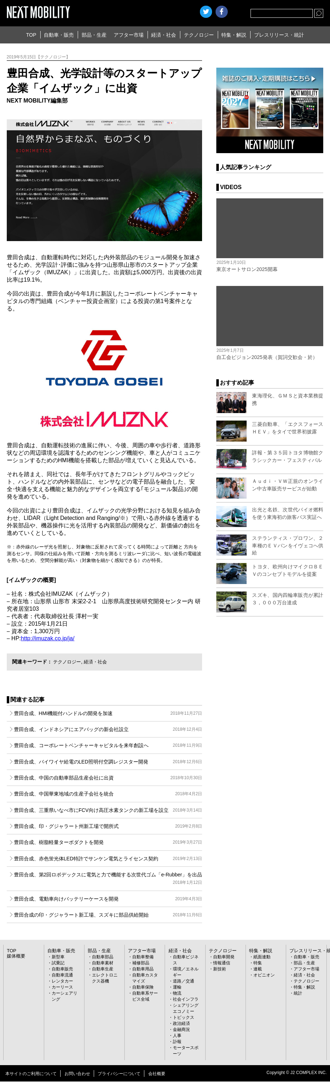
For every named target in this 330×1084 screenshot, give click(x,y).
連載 (257, 968)
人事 (177, 1035)
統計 (298, 993)
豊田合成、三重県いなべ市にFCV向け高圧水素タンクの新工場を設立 (108, 810)
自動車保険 (143, 987)
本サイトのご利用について (31, 1073)
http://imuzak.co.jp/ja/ (47, 638)
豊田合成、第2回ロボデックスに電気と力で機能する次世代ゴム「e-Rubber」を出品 (108, 879)
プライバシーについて (119, 1073)
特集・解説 (233, 35)
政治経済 (181, 1023)
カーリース (62, 987)
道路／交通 (183, 981)
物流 (177, 993)
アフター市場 (129, 35)
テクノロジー (199, 35)
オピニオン (264, 975)
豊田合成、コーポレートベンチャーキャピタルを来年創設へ (108, 745)
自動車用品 (143, 968)
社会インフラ (185, 999)
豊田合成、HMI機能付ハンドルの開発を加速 (108, 713)
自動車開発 (223, 956)
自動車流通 (62, 975)
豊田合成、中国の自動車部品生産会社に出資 (108, 778)
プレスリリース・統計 (279, 35)
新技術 (219, 968)
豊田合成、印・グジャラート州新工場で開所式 (108, 826)
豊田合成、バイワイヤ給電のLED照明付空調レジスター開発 (108, 762)
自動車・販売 (59, 35)
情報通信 (221, 962)
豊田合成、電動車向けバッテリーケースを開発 (108, 899)
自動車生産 (102, 968)
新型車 (58, 956)
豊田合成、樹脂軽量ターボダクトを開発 (108, 842)
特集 (257, 962)
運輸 (177, 987)
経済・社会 (163, 35)
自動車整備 (143, 956)
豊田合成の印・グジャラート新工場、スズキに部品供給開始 (108, 915)
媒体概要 (15, 956)
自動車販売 (62, 968)
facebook (222, 12)
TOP (31, 35)
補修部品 (140, 962)
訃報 (177, 1041)
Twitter (206, 12)
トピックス (183, 1017)
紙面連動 (261, 956)
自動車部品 (102, 956)
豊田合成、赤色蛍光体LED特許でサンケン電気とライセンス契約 (108, 858)
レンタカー (62, 981)
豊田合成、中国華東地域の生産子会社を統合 (108, 794)
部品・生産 (94, 35)
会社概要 (156, 1073)
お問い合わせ (77, 1073)
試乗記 (58, 962)
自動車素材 (102, 962)
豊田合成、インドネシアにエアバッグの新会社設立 (108, 729)
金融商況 (181, 1029)
